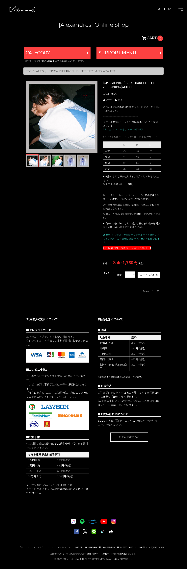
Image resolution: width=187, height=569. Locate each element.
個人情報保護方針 (93, 547)
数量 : (119, 274)
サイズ (106, 273)
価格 (105, 263)
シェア (155, 291)
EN (170, 8)
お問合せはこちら (129, 437)
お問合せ (163, 547)
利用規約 (79, 547)
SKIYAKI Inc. (126, 558)
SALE (120, 100)
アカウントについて (46, 547)
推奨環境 (153, 547)
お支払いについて (65, 547)
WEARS (109, 100)
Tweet (146, 291)
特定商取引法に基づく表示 (115, 547)
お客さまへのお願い (138, 547)
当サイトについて (28, 547)
